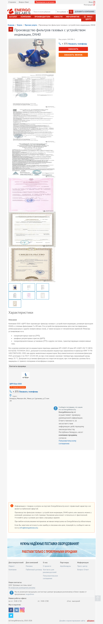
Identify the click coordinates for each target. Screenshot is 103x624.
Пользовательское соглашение (50, 577)
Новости (58, 16)
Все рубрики (62, 12)
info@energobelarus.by (29, 528)
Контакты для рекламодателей (49, 570)
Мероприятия (72, 16)
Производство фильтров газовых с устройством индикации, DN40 (67, 25)
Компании (26, 16)
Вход (91, 2)
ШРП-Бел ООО (16, 384)
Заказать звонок (73, 54)
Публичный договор (34, 569)
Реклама (29, 566)
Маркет (12, 566)
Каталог (13, 16)
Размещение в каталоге (45, 2)
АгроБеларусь (65, 566)
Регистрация (88, 5)
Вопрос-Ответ (24, 2)
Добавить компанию (84, 12)
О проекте (12, 2)
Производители (42, 16)
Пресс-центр (89, 17)
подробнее (30, 594)
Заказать (73, 49)
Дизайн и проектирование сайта (72, 620)
